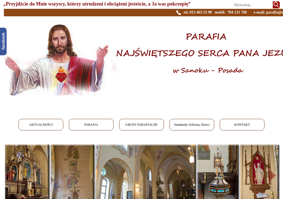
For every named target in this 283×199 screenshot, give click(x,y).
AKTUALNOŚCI (41, 125)
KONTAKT (242, 125)
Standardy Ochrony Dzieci (191, 125)
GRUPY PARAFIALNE (141, 125)
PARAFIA (91, 125)
